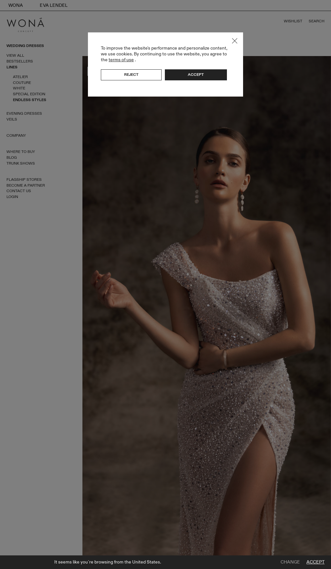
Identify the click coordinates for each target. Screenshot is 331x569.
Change (290, 562)
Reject (131, 74)
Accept (315, 562)
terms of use (121, 60)
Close (235, 41)
